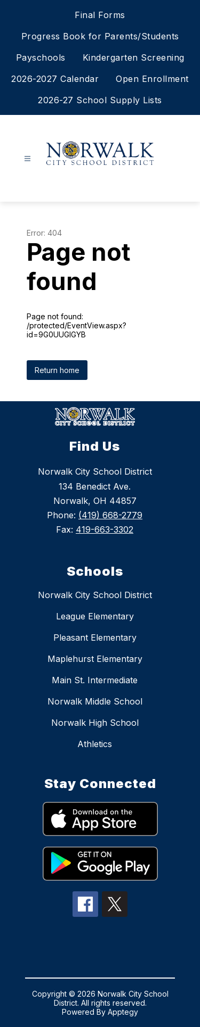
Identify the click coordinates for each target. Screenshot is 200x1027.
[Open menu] (27, 159)
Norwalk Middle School (94, 701)
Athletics (94, 744)
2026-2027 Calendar (55, 78)
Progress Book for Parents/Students (100, 36)
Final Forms (100, 15)
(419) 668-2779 (110, 515)
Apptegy (123, 1011)
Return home (57, 370)
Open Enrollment (152, 78)
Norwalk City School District (95, 595)
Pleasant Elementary (95, 637)
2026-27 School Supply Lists (100, 100)
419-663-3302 (104, 529)
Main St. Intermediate (95, 680)
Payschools (41, 57)
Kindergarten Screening (134, 57)
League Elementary (95, 616)
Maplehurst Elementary (94, 658)
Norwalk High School (95, 722)
